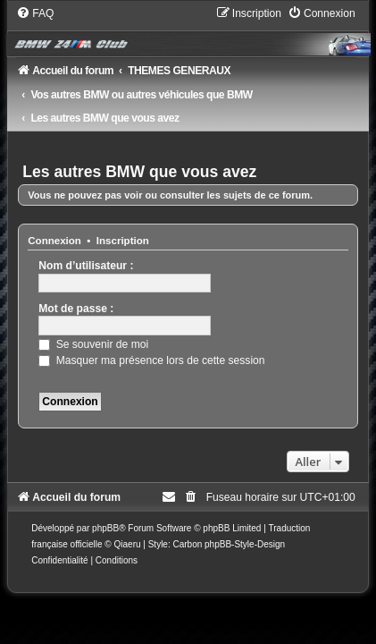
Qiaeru (127, 544)
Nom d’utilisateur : (85, 265)
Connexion (54, 240)
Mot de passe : (75, 308)
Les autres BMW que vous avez (139, 172)
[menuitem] (35, 13)
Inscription (122, 240)
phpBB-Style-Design (245, 544)
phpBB (105, 528)
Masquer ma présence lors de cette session (151, 360)
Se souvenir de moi (93, 344)
